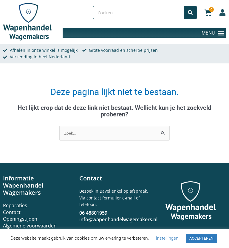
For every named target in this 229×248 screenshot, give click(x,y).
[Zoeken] (190, 12)
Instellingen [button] (167, 238)
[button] (213, 33)
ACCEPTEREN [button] (201, 238)
